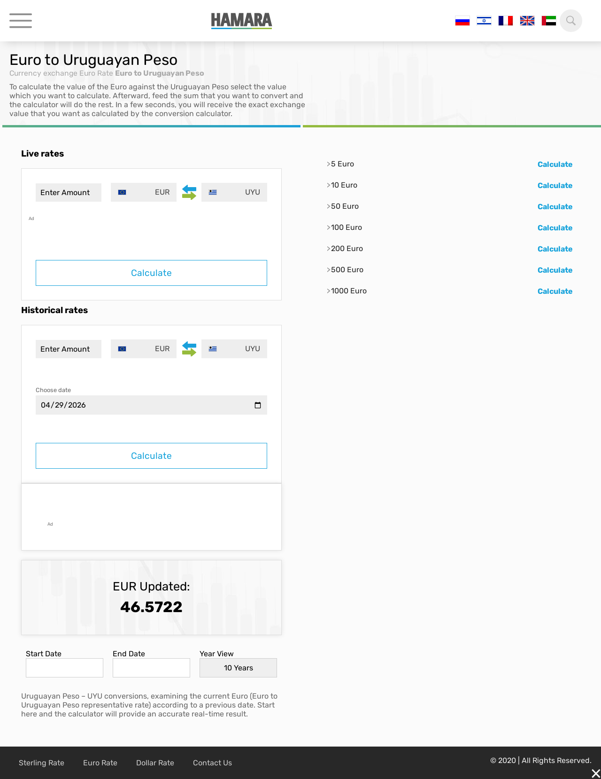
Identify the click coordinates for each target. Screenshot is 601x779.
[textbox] (144, 192)
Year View (217, 653)
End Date (129, 653)
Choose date (53, 389)
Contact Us (212, 762)
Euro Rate (98, 73)
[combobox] (144, 192)
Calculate (151, 273)
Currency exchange (44, 73)
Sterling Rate (41, 762)
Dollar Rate (155, 762)
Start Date (44, 653)
